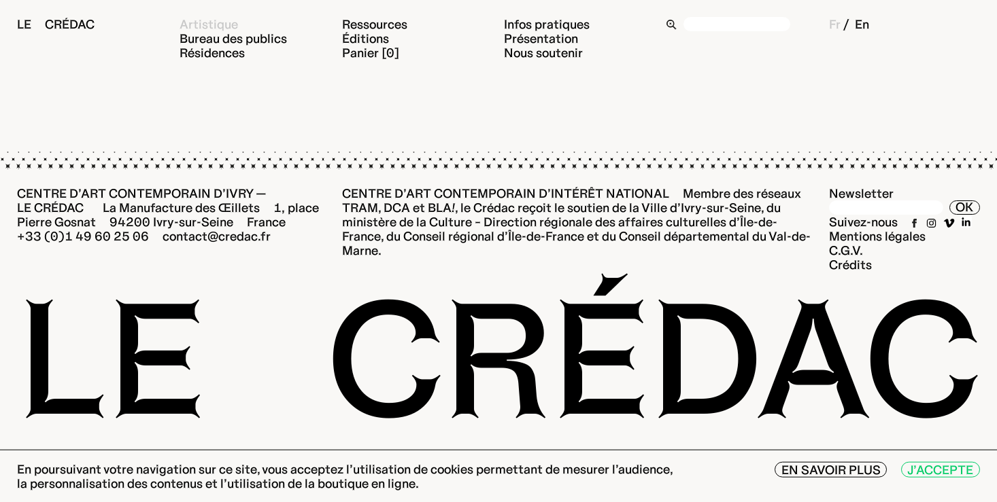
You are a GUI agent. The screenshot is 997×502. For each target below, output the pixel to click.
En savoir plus (831, 469)
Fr (835, 24)
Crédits (850, 264)
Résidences (212, 52)
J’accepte (940, 469)
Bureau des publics (233, 38)
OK (964, 206)
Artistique (209, 24)
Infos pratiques (547, 24)
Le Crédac (56, 24)
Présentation (541, 38)
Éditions (365, 38)
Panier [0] (370, 52)
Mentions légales (877, 236)
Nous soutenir (543, 52)
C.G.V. (846, 250)
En (862, 24)
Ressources (374, 24)
